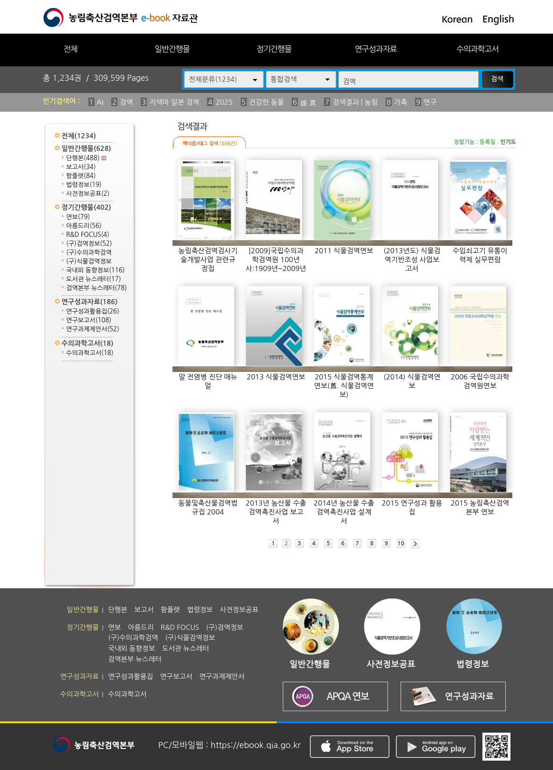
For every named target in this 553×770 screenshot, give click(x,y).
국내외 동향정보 (95, 270)
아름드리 (84, 226)
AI (100, 102)
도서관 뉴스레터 (93, 279)
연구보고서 (89, 320)
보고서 (81, 167)
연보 (78, 217)
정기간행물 (274, 49)
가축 (400, 102)
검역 (126, 102)
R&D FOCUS (87, 235)
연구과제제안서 (93, 329)
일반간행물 (172, 49)
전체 (70, 49)
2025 (223, 102)
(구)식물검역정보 (89, 261)
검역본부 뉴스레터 (96, 288)
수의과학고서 (478, 49)
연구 (430, 102)
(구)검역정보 (89, 244)
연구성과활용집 (93, 311)
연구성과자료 (376, 49)
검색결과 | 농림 (355, 102)
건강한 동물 (266, 102)
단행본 (86, 158)
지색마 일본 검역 (174, 102)
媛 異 (308, 103)
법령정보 (84, 185)
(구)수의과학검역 (89, 253)
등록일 (488, 142)
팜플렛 (81, 176)
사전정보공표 (88, 194)
